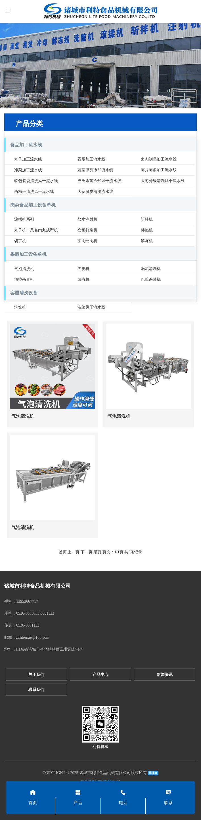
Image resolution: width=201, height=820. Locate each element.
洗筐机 (20, 307)
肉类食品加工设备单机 (33, 205)
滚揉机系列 (24, 219)
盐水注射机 (87, 219)
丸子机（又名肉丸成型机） (38, 230)
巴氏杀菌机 (151, 279)
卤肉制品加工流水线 (159, 159)
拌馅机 (147, 230)
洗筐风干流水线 (91, 307)
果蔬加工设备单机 (28, 254)
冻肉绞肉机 (87, 241)
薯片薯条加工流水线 (159, 170)
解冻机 (147, 241)
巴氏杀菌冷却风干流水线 (99, 181)
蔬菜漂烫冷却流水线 (95, 170)
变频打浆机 (87, 230)
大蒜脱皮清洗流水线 (95, 191)
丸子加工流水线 (28, 159)
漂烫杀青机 (24, 279)
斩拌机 (147, 219)
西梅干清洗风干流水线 (34, 191)
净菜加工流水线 (28, 170)
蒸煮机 (83, 279)
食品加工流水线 (26, 144)
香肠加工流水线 (91, 159)
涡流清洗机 (151, 269)
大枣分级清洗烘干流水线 (163, 181)
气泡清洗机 (24, 269)
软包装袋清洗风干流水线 (36, 181)
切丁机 (20, 241)
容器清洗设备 (23, 292)
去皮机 (83, 269)
